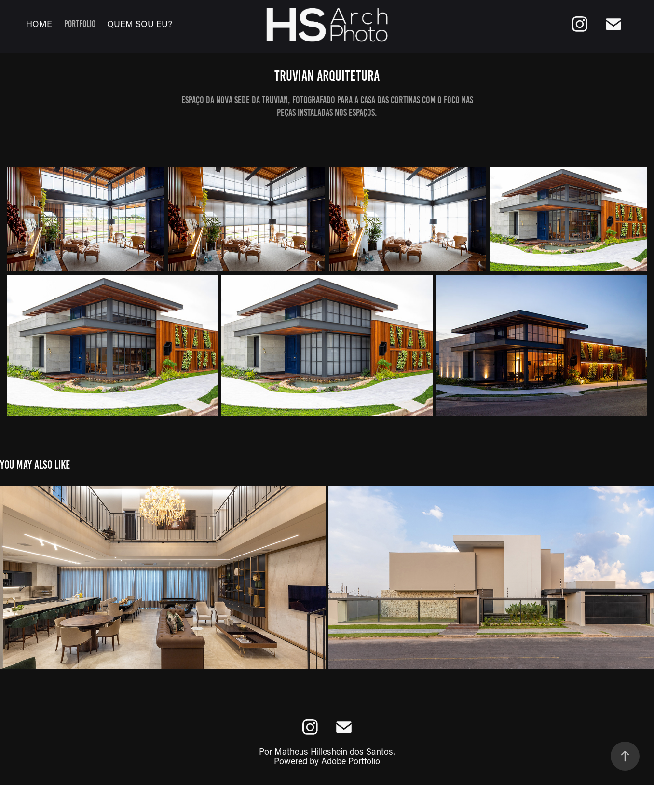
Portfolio (79, 24)
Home (39, 23)
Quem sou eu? (139, 23)
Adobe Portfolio (350, 761)
